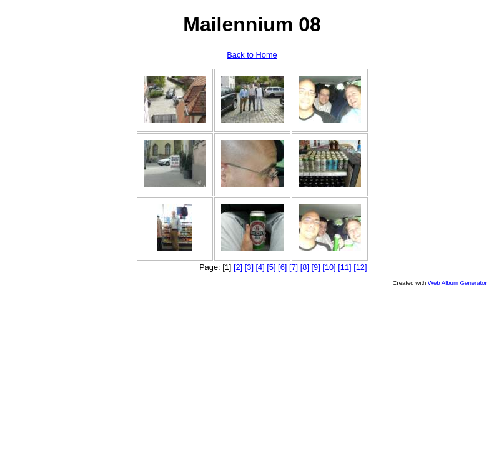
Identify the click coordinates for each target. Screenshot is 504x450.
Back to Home (252, 54)
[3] (249, 267)
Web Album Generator (457, 282)
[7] (293, 267)
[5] (271, 267)
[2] (238, 267)
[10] (328, 267)
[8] (304, 267)
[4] (260, 267)
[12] (360, 267)
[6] (282, 267)
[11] (344, 267)
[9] (316, 267)
